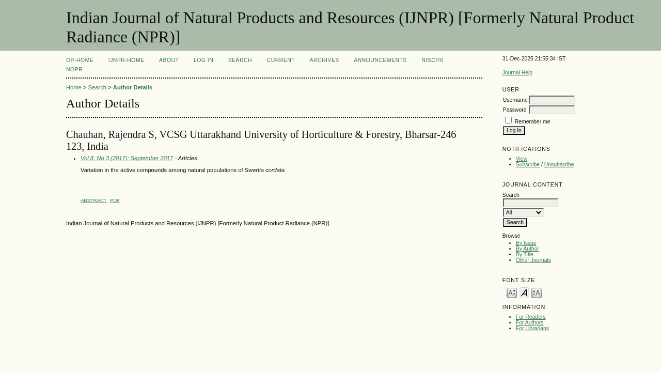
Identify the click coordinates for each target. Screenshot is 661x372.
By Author (527, 249)
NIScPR (432, 60)
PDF (115, 200)
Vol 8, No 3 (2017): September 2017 (127, 158)
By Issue (526, 243)
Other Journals (533, 260)
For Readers (531, 317)
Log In (203, 60)
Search (240, 60)
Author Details (132, 87)
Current (281, 60)
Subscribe (528, 164)
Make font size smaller (512, 292)
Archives (324, 60)
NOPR (74, 69)
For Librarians (532, 328)
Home (74, 87)
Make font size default (524, 292)
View (521, 159)
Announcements (380, 60)
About (169, 60)
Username (515, 100)
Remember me (532, 122)
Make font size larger (536, 292)
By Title (524, 254)
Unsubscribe (559, 164)
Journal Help (517, 72)
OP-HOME (79, 60)
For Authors (530, 323)
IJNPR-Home (126, 60)
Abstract (94, 200)
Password (515, 110)
